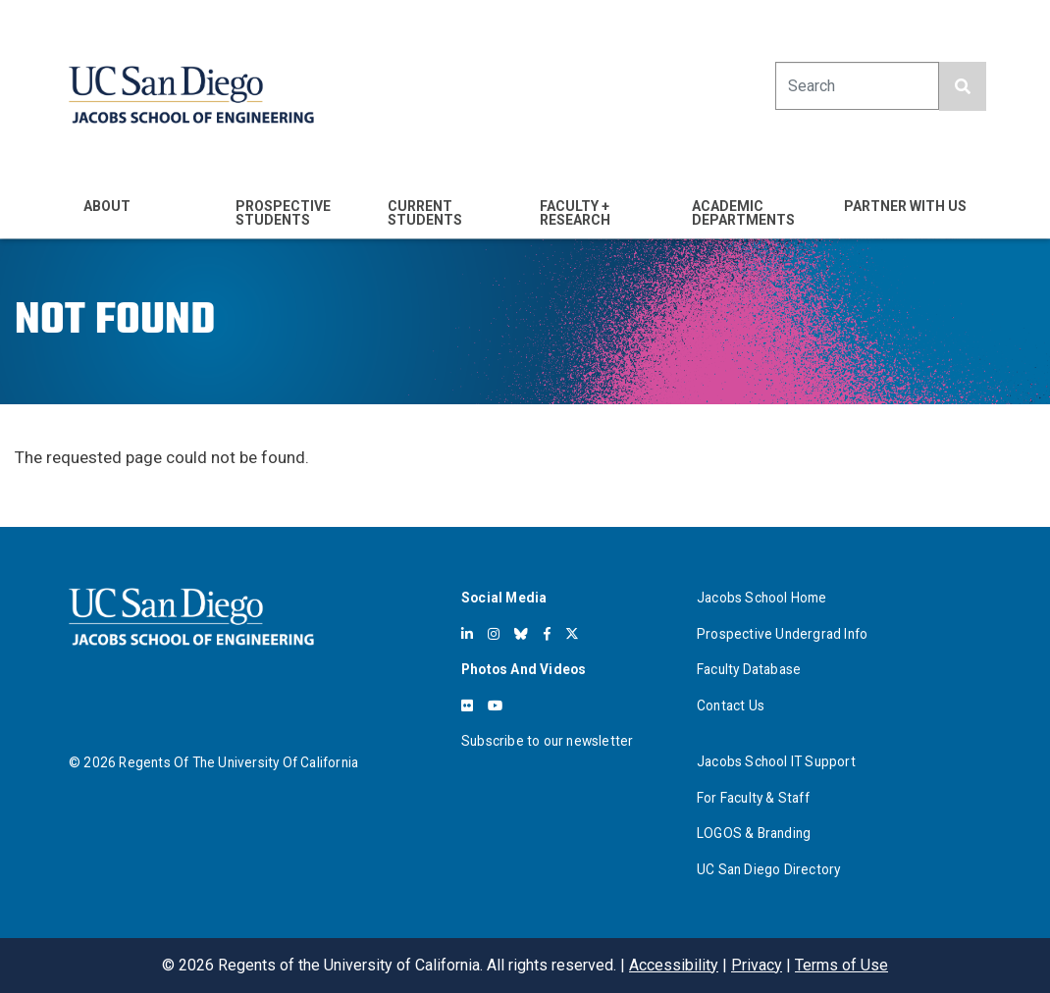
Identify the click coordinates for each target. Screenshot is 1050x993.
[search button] (962, 86)
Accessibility (673, 965)
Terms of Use (841, 965)
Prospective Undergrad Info (782, 634)
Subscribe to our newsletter (547, 741)
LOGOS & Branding (754, 833)
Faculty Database (749, 669)
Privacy (756, 965)
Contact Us (730, 705)
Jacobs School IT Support (776, 761)
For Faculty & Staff (753, 798)
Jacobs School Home (762, 597)
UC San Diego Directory (768, 869)
